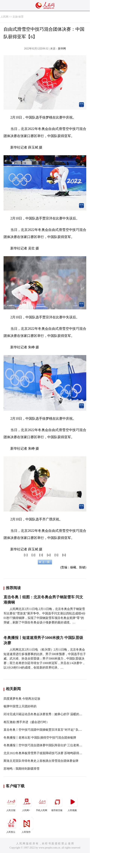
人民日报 (11, 803)
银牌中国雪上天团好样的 (20, 706)
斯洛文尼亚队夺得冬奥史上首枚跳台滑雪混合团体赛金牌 (41, 760)
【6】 (64, 555)
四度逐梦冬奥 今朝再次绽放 (22, 698)
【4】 (48, 555)
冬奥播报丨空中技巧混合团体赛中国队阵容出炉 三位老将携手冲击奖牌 (50, 745)
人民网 (4, 16)
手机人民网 (41, 803)
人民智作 (26, 825)
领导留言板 (57, 803)
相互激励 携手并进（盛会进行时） (26, 722)
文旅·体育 (18, 16)
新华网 (62, 48)
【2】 (33, 555)
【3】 (41, 555)
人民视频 (72, 803)
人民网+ (26, 803)
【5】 (56, 555)
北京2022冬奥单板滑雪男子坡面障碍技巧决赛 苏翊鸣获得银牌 (44, 753)
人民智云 (11, 825)
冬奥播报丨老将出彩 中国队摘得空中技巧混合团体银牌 (40, 737)
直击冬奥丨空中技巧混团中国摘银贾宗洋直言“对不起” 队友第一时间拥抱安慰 (55, 729)
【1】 (25, 555)
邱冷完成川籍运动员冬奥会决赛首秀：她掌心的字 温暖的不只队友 (47, 714)
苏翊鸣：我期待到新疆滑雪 (21, 768)
